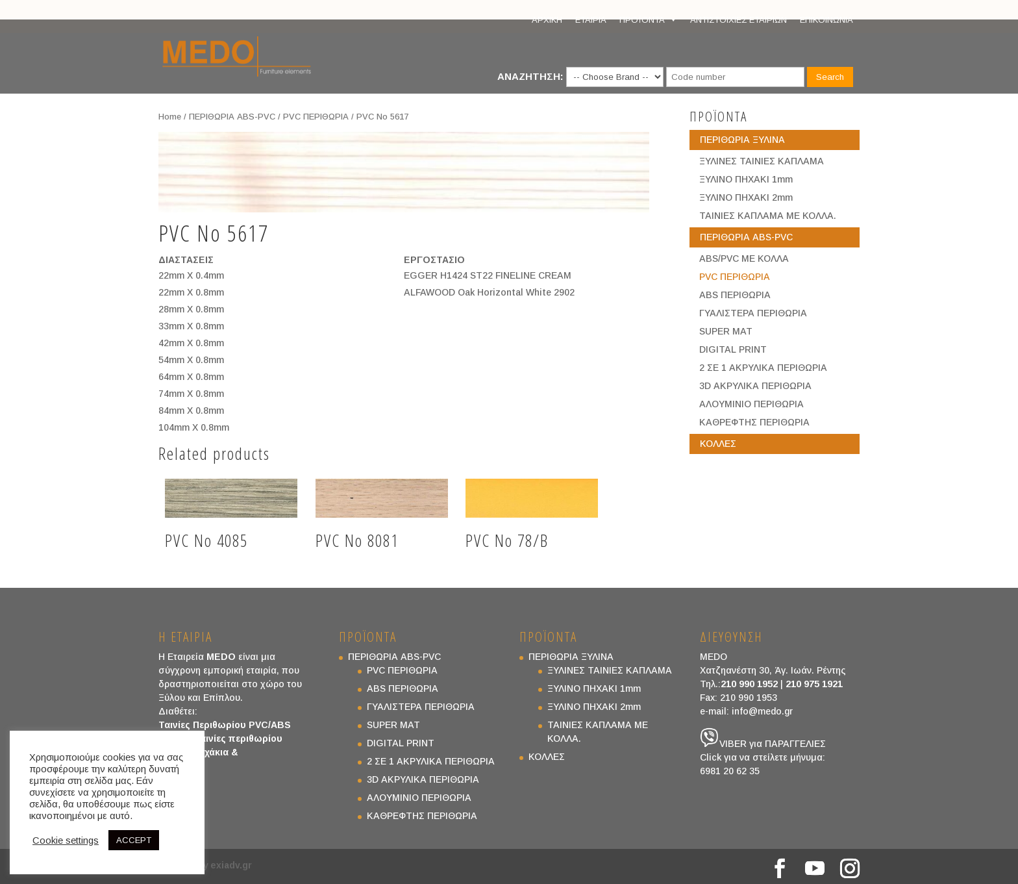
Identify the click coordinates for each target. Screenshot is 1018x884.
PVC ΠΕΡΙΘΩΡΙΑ (316, 116)
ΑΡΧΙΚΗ (547, 20)
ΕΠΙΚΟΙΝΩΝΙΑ (826, 20)
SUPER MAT (725, 331)
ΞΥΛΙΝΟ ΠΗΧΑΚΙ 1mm (746, 179)
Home (169, 116)
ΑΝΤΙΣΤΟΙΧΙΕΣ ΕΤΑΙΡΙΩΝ (738, 20)
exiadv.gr (231, 865)
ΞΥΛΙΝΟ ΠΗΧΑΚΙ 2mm (746, 197)
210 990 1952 (749, 684)
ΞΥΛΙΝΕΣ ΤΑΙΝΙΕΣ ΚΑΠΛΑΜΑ (761, 161)
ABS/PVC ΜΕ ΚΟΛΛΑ (744, 258)
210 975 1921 (814, 684)
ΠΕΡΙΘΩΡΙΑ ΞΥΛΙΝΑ (742, 139)
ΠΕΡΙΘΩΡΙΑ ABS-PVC (232, 116)
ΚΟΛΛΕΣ (718, 443)
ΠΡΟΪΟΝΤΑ (648, 20)
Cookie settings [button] (65, 840)
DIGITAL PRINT (733, 349)
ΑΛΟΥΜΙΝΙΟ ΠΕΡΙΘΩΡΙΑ (751, 404)
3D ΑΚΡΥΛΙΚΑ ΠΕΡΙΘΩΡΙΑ (755, 386)
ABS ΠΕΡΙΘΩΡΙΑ (735, 295)
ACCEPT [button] (133, 840)
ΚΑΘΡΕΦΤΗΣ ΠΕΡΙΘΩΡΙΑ (754, 422)
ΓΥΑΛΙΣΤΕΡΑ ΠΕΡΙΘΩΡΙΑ (753, 313)
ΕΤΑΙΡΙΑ (590, 20)
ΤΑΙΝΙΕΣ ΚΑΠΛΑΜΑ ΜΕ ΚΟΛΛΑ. (767, 215)
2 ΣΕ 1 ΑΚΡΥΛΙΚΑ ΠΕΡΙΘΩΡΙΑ (763, 367)
